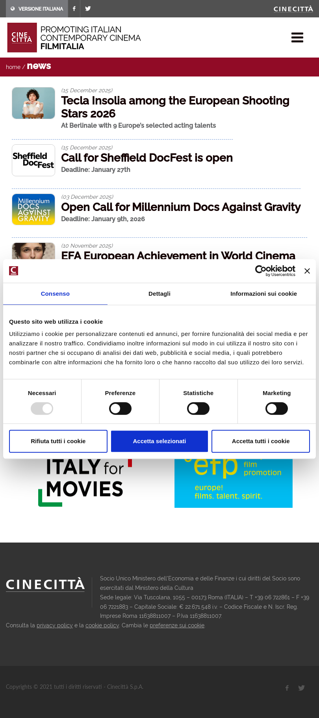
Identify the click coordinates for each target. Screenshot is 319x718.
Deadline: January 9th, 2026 (103, 219)
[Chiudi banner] (307, 271)
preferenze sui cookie (177, 625)
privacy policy (55, 625)
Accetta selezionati (159, 441)
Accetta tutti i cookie (261, 441)
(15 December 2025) (86, 90)
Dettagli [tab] (159, 293)
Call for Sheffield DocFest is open (147, 157)
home (13, 67)
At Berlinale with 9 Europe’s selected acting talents (138, 125)
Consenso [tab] (55, 293)
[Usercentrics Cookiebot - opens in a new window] (260, 271)
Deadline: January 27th (95, 169)
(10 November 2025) (87, 245)
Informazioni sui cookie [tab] (263, 293)
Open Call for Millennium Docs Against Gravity (180, 207)
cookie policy (102, 625)
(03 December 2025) (87, 197)
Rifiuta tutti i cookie (58, 441)
